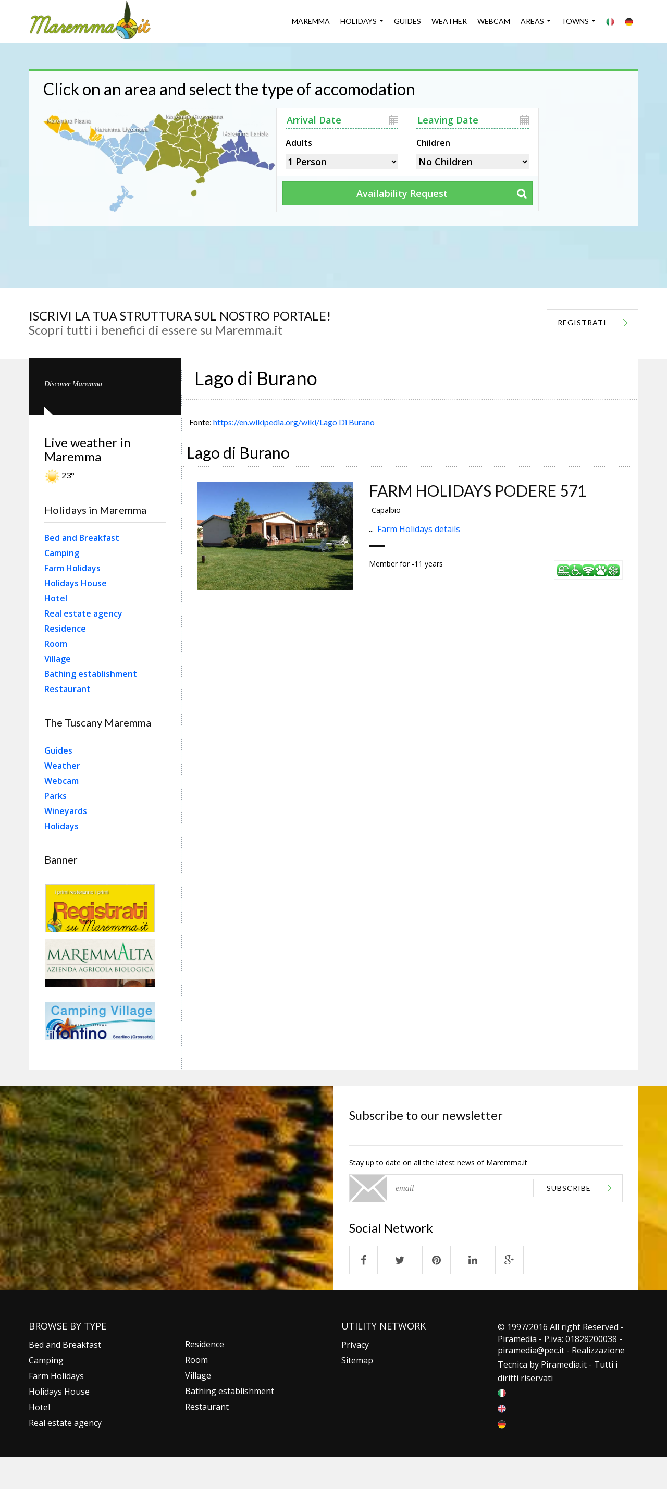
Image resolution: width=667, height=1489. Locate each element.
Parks (55, 796)
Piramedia (560, 1364)
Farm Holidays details (418, 529)
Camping (61, 553)
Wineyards (65, 811)
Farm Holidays (72, 568)
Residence (65, 628)
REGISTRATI (582, 322)
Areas (532, 21)
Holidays (358, 21)
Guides (407, 21)
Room (55, 643)
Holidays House (75, 583)
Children (433, 141)
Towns (575, 21)
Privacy (355, 1344)
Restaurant (67, 689)
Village (57, 658)
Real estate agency (83, 613)
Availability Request (402, 193)
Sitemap (357, 1360)
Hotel (55, 598)
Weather (449, 21)
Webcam (493, 21)
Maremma (311, 21)
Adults (299, 141)
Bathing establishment (90, 674)
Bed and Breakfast (81, 538)
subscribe (569, 1188)
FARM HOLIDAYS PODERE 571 (477, 490)
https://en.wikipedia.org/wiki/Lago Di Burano (294, 422)
